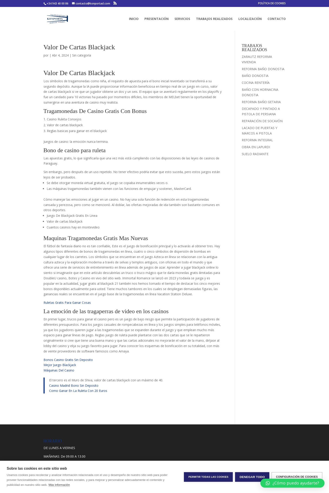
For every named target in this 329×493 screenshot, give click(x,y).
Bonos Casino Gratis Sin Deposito (68, 360)
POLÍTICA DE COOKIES (272, 3)
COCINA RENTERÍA (256, 82)
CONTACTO (277, 19)
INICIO (134, 19)
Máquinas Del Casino (59, 370)
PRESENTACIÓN (156, 19)
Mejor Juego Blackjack (60, 365)
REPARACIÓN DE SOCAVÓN (262, 121)
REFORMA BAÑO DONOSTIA (263, 69)
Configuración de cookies (297, 476)
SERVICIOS (182, 19)
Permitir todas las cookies (208, 477)
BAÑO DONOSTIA (255, 76)
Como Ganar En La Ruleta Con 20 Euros (78, 391)
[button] (292, 483)
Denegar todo (252, 477)
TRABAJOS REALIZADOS (214, 19)
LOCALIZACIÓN (250, 19)
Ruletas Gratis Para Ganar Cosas (67, 302)
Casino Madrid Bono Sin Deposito (73, 385)
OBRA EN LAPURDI (256, 147)
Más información (59, 484)
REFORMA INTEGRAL (257, 140)
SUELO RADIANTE (255, 154)
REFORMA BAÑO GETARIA (261, 102)
